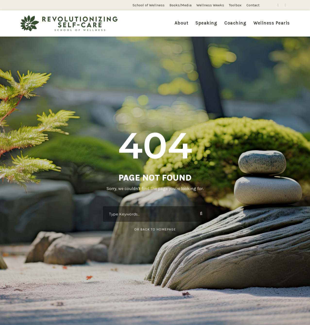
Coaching (235, 23)
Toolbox (235, 5)
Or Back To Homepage (155, 229)
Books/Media (180, 5)
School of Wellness (149, 5)
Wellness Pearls (271, 23)
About (181, 23)
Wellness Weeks (210, 5)
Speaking (206, 23)
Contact (253, 5)
